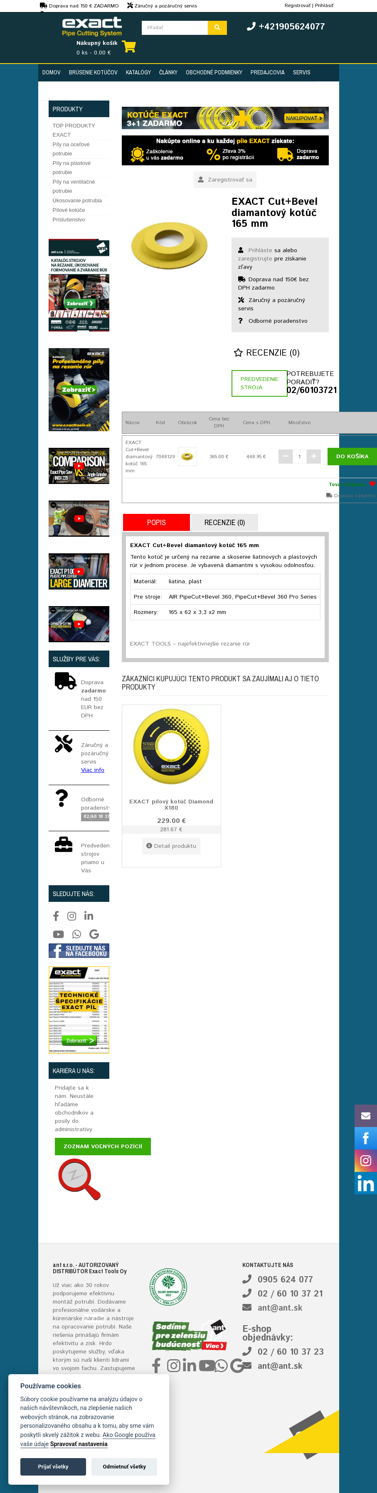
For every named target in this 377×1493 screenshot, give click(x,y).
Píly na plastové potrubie (72, 167)
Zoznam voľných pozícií (103, 1146)
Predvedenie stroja (259, 383)
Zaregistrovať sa (225, 180)
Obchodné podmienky (214, 72)
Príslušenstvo (69, 219)
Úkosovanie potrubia (77, 200)
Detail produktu (171, 846)
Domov (51, 72)
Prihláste (260, 250)
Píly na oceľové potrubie (71, 149)
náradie (94, 1318)
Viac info (92, 770)
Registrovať (297, 5)
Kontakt (53, 91)
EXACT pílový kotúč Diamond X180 (171, 805)
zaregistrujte (255, 259)
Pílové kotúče (69, 210)
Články (168, 72)
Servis (301, 72)
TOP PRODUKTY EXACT (74, 130)
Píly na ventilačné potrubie (74, 186)
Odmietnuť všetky (124, 1467)
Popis (156, 522)
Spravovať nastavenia (79, 1444)
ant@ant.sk (280, 1308)
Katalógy (138, 72)
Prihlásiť (324, 5)
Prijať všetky (53, 1467)
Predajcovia (268, 72)
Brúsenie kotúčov (93, 72)
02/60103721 (307, 391)
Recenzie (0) (267, 353)
